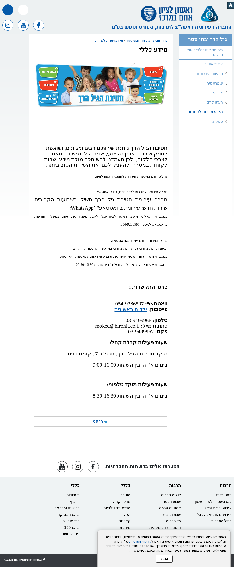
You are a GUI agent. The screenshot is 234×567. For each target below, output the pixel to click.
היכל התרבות (221, 521)
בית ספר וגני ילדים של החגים (205, 52)
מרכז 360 (72, 527)
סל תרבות (173, 521)
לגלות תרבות (171, 495)
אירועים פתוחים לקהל (214, 514)
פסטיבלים (224, 495)
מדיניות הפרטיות (140, 541)
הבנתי (164, 558)
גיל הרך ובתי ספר (138, 40)
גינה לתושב (71, 534)
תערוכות (73, 495)
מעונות (125, 527)
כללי (125, 485)
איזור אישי (214, 64)
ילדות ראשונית (130, 309)
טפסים (217, 122)
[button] (23, 10)
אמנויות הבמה (170, 508)
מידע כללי (153, 49)
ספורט (125, 495)
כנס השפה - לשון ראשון (213, 501)
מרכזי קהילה (120, 501)
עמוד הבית (160, 40)
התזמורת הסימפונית (165, 527)
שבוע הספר (172, 501)
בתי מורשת (71, 521)
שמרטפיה (215, 83)
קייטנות (124, 521)
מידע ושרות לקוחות (109, 40)
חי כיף (75, 501)
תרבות (226, 485)
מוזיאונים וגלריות (116, 508)
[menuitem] (205, 53)
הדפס (98, 421)
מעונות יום (214, 102)
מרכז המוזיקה (69, 514)
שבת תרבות (172, 514)
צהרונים (216, 93)
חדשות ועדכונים (210, 74)
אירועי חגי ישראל (218, 508)
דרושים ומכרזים (67, 508)
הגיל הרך (123, 514)
